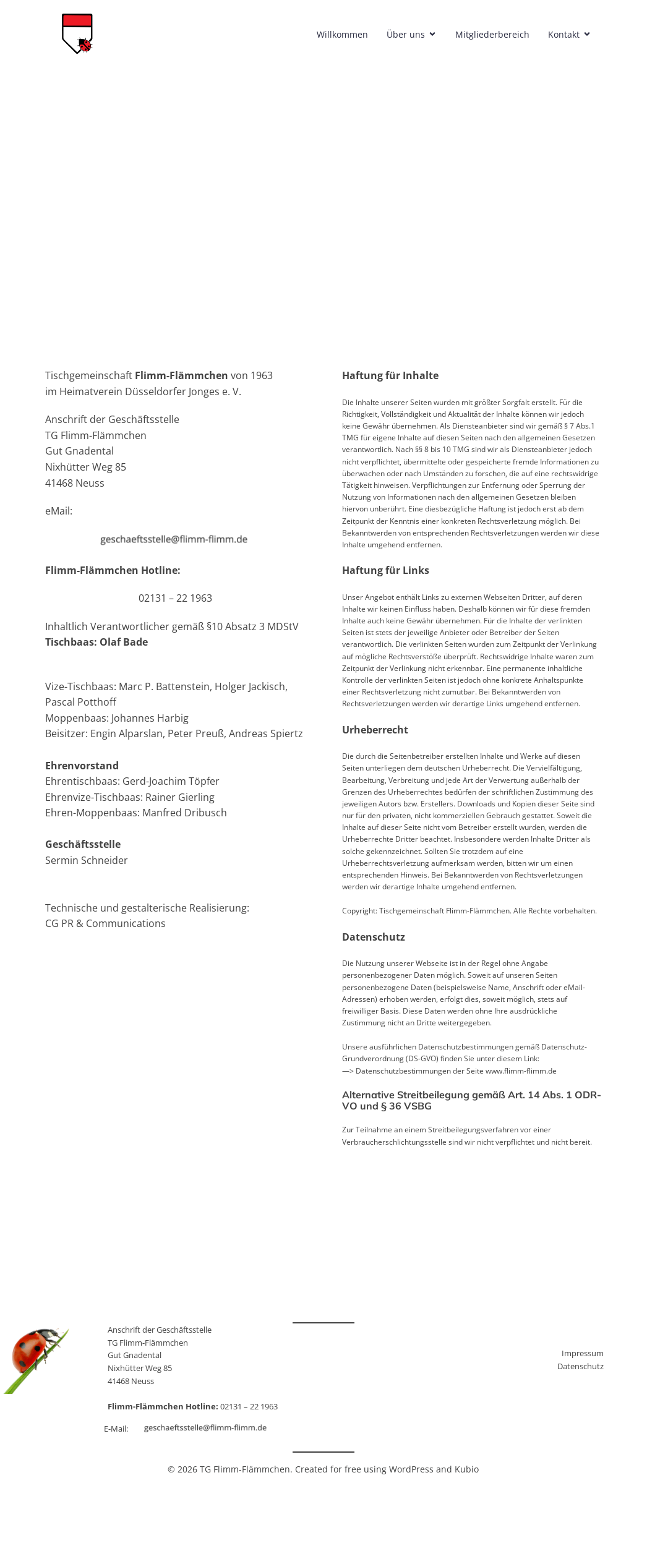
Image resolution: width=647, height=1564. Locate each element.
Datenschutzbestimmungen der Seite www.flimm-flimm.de (456, 1071)
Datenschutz (580, 1366)
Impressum (583, 1353)
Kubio (467, 1469)
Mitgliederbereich (493, 34)
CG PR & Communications (105, 923)
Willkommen (343, 34)
